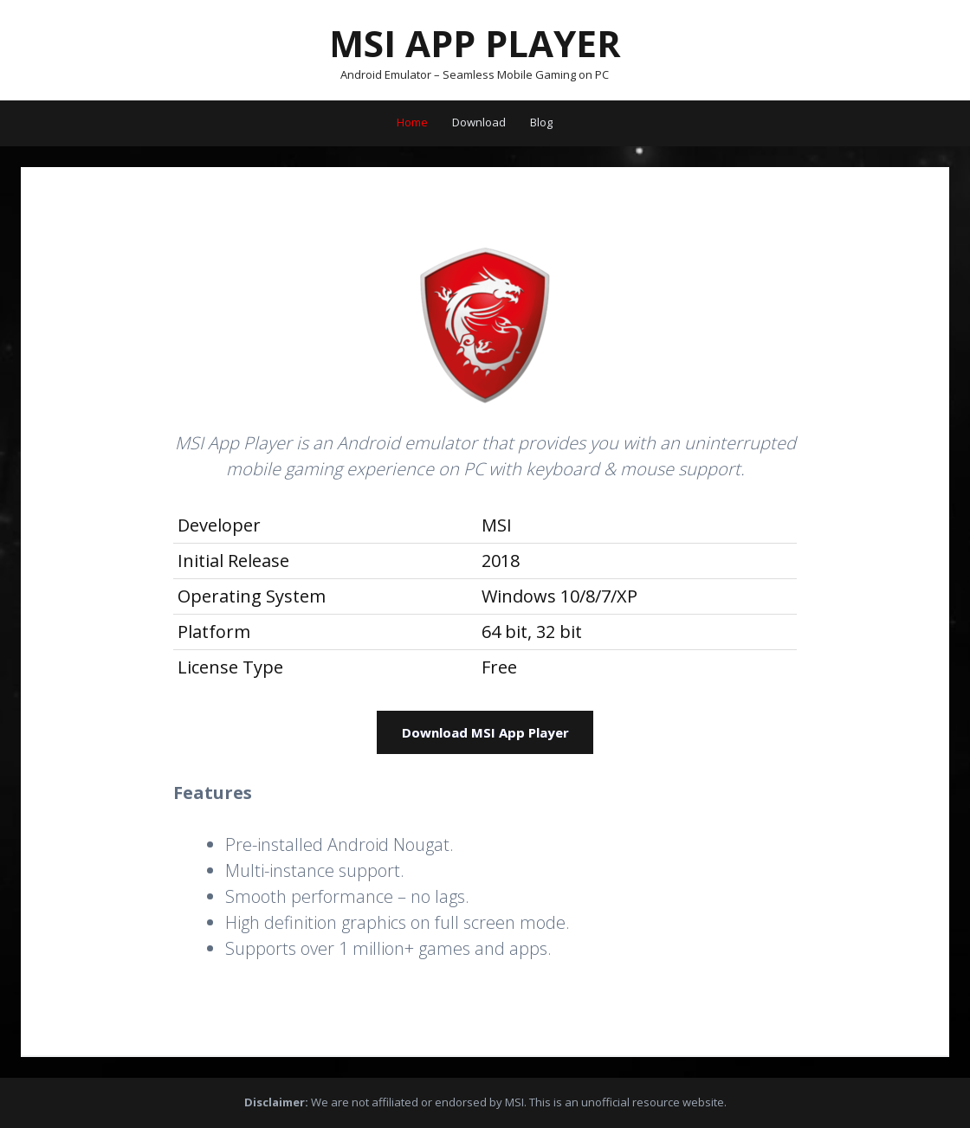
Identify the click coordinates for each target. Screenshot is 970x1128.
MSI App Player (475, 43)
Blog (541, 122)
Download (479, 122)
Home (412, 122)
